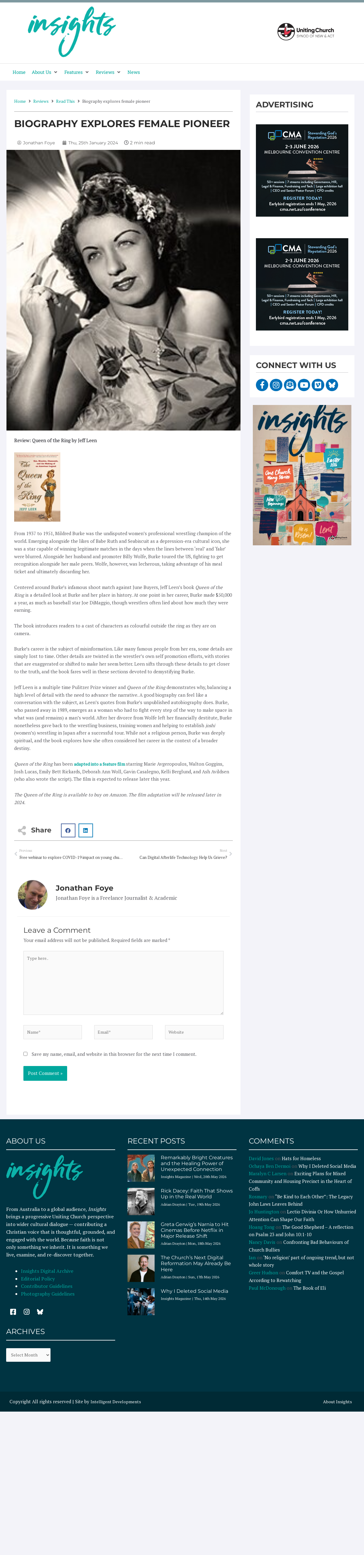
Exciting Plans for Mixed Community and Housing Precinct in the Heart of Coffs (300, 1187)
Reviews (41, 101)
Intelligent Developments (118, 1408)
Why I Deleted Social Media (194, 1298)
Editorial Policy (38, 1285)
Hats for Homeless (301, 1165)
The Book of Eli (309, 1294)
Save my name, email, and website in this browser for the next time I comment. (114, 1060)
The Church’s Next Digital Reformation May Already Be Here (196, 1270)
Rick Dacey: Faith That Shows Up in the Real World (197, 1200)
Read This (65, 101)
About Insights (336, 1408)
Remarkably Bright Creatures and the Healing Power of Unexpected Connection (197, 1170)
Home (20, 101)
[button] (45, 72)
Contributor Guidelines (46, 1292)
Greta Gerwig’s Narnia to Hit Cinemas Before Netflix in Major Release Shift (195, 1236)
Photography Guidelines (48, 1300)
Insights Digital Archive (47, 1277)
